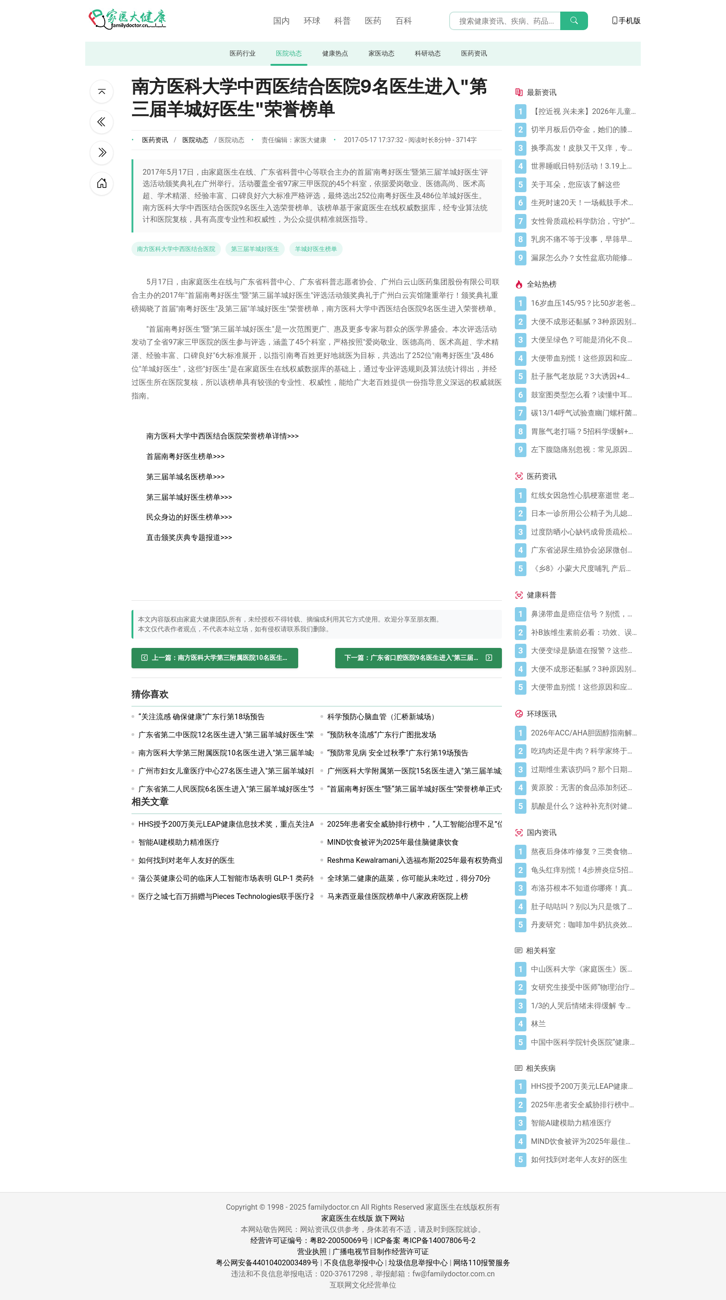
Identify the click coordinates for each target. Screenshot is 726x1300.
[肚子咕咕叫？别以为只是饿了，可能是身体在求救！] (584, 906)
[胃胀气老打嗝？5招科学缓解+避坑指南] (584, 431)
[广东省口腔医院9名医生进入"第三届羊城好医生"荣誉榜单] (418, 658)
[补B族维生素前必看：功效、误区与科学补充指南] (584, 632)
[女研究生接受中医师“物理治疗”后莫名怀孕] (584, 987)
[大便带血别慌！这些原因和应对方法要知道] (584, 358)
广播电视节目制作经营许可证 (380, 1251)
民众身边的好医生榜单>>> (189, 517)
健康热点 (335, 53)
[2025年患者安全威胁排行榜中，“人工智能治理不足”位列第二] (584, 1105)
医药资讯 (474, 53)
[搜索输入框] (518, 21)
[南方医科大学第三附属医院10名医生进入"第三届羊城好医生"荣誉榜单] (214, 658)
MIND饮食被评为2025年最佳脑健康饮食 (393, 842)
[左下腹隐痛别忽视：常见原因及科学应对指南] (584, 449)
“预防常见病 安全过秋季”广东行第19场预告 (398, 752)
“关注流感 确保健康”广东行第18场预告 (201, 716)
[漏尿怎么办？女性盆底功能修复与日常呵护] (584, 258)
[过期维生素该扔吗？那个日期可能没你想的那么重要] (584, 769)
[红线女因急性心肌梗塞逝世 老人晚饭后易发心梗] (584, 495)
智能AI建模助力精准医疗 (178, 842)
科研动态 (428, 53)
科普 (342, 20)
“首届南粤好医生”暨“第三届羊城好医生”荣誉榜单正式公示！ (425, 789)
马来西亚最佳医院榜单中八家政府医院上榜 (397, 896)
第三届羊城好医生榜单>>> (189, 497)
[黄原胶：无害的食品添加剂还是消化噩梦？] (584, 787)
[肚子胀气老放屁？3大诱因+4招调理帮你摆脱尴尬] (584, 376)
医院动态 (289, 53)
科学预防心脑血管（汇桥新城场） (382, 716)
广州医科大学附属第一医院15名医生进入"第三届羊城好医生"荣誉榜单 (441, 770)
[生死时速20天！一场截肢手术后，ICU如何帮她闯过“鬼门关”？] (584, 202)
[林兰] (584, 1024)
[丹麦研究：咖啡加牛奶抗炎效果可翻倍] (584, 924)
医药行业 (243, 53)
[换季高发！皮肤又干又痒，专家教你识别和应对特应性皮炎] (584, 148)
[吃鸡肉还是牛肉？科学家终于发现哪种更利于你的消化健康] (584, 751)
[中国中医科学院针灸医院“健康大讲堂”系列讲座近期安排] (584, 1042)
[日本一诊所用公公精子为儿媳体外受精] (584, 513)
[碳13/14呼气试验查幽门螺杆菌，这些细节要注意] (584, 413)
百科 (403, 20)
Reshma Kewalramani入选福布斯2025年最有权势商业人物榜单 (430, 860)
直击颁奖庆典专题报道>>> (189, 537)
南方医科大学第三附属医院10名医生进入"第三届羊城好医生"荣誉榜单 (252, 752)
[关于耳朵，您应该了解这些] (584, 184)
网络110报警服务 (481, 1262)
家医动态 (381, 53)
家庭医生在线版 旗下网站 (363, 1218)
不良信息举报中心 (353, 1262)
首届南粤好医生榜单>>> (185, 456)
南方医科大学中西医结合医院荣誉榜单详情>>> (222, 436)
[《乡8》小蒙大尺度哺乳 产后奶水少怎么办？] (584, 568)
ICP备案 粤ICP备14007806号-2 (425, 1240)
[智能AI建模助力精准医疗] (584, 1123)
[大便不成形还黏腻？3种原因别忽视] (584, 321)
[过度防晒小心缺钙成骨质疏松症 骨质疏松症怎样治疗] (584, 532)
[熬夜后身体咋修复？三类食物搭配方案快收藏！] (584, 851)
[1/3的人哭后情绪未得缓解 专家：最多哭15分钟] (584, 1005)
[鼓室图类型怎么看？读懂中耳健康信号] (584, 395)
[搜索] (574, 21)
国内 (281, 20)
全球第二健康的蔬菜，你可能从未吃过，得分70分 (409, 878)
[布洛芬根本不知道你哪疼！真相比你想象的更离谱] (584, 888)
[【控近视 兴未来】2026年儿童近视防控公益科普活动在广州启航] (584, 111)
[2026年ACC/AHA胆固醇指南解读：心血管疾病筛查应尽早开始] (584, 733)
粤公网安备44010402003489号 (267, 1262)
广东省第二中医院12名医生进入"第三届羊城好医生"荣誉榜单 (237, 734)
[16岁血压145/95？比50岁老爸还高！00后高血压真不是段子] (584, 303)
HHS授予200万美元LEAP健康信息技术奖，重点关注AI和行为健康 (245, 824)
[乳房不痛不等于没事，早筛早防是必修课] (584, 239)
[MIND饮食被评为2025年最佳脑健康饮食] (584, 1141)
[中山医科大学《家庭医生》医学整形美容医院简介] (584, 969)
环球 (312, 20)
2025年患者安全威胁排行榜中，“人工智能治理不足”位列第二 (427, 824)
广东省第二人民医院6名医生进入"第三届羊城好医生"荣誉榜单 (239, 789)
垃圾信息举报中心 (418, 1262)
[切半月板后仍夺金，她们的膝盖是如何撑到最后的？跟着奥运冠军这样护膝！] (584, 129)
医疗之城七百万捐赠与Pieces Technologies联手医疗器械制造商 (242, 896)
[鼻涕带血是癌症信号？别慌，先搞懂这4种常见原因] (584, 614)
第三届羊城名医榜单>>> (185, 476)
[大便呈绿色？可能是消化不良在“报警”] (584, 339)
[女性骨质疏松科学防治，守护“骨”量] (584, 221)
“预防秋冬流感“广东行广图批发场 (381, 734)
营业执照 (312, 1251)
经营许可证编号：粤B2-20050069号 (309, 1240)
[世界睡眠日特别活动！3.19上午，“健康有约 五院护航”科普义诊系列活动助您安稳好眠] (584, 166)
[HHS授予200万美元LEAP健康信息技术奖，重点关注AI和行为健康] (584, 1086)
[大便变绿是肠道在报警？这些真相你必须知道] (584, 650)
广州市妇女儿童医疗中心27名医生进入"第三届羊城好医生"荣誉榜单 (248, 770)
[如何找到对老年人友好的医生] (584, 1159)
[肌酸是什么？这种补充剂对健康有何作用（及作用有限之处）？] (584, 806)
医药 (373, 20)
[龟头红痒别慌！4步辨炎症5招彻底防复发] (584, 870)
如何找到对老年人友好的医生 (186, 860)
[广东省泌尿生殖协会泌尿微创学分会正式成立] (584, 550)
